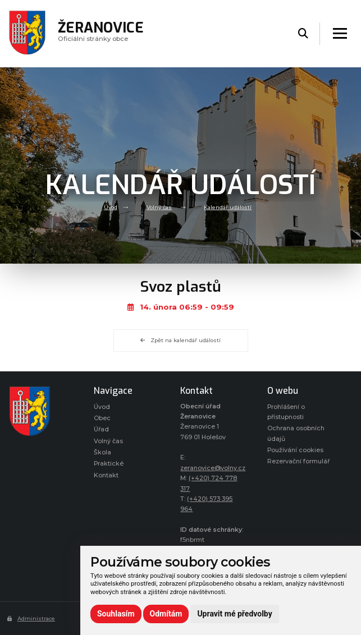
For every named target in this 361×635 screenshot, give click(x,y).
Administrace (31, 618)
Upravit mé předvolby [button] (234, 613)
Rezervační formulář (298, 461)
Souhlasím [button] (116, 613)
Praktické (109, 463)
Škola (102, 452)
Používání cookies (295, 450)
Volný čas (159, 207)
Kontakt (106, 475)
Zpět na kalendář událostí (180, 340)
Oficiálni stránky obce (101, 33)
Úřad (101, 429)
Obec (102, 418)
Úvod (110, 207)
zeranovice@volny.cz (212, 468)
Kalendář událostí (228, 207)
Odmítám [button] (166, 613)
